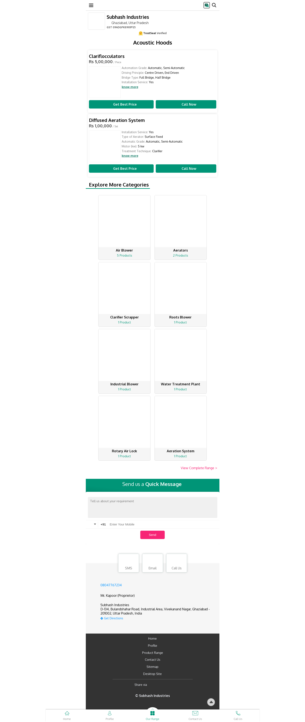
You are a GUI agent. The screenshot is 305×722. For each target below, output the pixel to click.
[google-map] (157, 617)
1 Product (124, 322)
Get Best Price (121, 104)
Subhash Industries (128, 17)
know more (130, 87)
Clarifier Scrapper (124, 317)
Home (152, 638)
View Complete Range (199, 468)
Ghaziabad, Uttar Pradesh (128, 22)
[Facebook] (153, 684)
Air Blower (124, 250)
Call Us (177, 563)
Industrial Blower (124, 384)
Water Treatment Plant (180, 384)
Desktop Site (152, 674)
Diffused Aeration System (117, 120)
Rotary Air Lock (124, 451)
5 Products (124, 255)
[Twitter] (171, 684)
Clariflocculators (107, 56)
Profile (152, 646)
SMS (128, 563)
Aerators (180, 250)
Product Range (152, 653)
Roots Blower (180, 317)
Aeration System (180, 451)
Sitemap (152, 667)
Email (152, 563)
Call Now (186, 104)
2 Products (180, 255)
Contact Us (152, 660)
